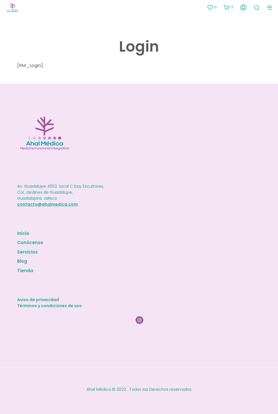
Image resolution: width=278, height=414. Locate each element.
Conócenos (30, 243)
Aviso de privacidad (38, 300)
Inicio (23, 233)
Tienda (25, 271)
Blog (22, 261)
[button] (212, 7)
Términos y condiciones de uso (49, 306)
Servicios (27, 252)
